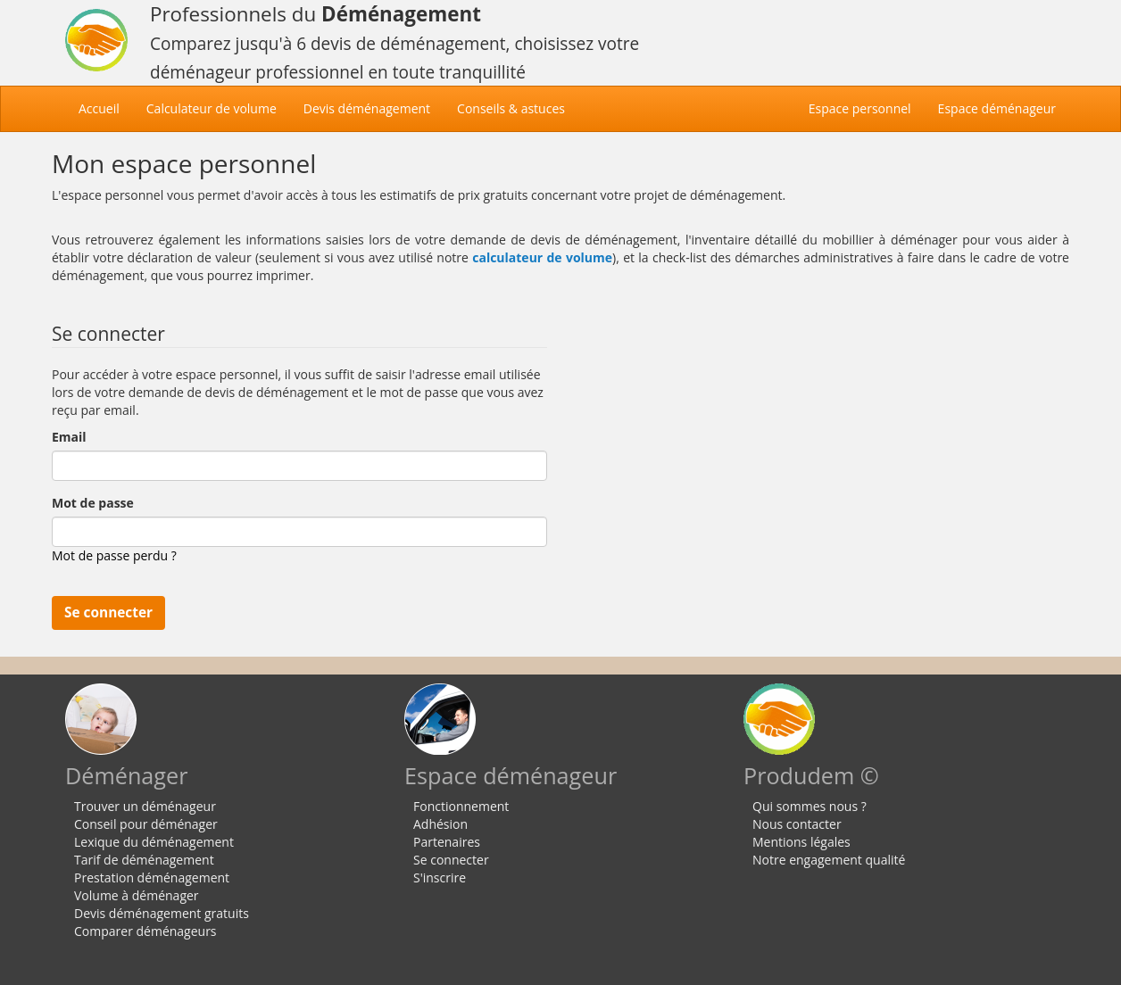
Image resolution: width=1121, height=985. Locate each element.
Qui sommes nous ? (809, 806)
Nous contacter (797, 823)
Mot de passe (93, 502)
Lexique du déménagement (154, 841)
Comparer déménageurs (145, 931)
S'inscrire (439, 877)
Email (69, 436)
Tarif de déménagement (144, 859)
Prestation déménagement (151, 877)
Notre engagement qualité (828, 859)
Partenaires (446, 841)
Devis (366, 108)
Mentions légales (801, 841)
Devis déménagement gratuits (161, 913)
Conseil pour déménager (146, 823)
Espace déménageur (997, 108)
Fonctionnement (461, 806)
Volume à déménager (136, 895)
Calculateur (211, 108)
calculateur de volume (542, 257)
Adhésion (440, 823)
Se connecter (451, 859)
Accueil (106, 108)
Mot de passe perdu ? (114, 555)
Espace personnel (860, 108)
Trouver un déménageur (145, 806)
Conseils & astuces (511, 108)
